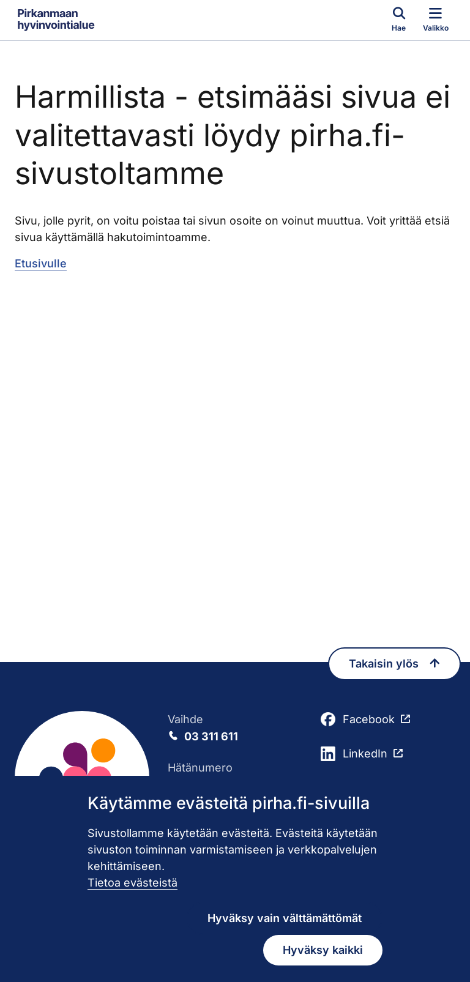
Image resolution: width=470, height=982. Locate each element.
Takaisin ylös (394, 663)
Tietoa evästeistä (132, 882)
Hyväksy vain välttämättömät (284, 918)
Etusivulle (41, 263)
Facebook (358, 719)
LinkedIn (354, 753)
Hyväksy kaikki (323, 949)
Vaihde (235, 729)
